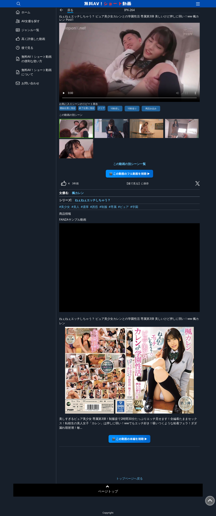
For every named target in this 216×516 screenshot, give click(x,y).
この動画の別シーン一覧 (129, 164)
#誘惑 (94, 207)
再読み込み (150, 108)
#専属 (113, 207)
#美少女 (64, 207)
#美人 (75, 207)
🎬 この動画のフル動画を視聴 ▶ (129, 174)
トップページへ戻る (129, 478)
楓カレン (78, 193)
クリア (101, 108)
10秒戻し (115, 108)
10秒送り (132, 108)
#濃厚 (85, 207)
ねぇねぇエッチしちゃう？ (92, 200)
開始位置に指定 (67, 108)
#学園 (134, 207)
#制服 (103, 207)
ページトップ (108, 491)
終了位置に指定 (86, 108)
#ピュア (123, 207)
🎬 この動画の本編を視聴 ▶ (129, 439)
